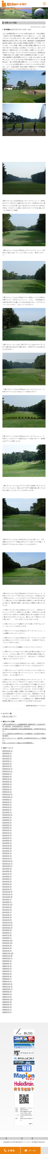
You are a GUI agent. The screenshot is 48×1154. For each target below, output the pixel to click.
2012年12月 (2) (7, 861)
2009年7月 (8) (7, 966)
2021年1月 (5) (7, 766)
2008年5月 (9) (7, 1002)
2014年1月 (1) (7, 838)
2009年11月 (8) (7, 956)
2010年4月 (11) (7, 943)
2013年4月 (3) (7, 851)
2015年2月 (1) (7, 830)
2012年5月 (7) (7, 879)
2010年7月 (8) (7, 935)
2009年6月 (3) (7, 968)
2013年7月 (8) (7, 845)
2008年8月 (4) (7, 994)
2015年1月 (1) (7, 833)
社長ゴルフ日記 (7, 716)
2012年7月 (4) (7, 874)
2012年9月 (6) (7, 869)
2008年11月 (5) (7, 986)
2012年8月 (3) (7, 871)
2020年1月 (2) (7, 792)
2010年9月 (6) (7, 930)
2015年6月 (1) (7, 828)
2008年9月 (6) (7, 991)
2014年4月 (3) (7, 835)
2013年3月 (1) (7, 853)
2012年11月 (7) (7, 863)
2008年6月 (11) (7, 999)
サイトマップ (37, 1138)
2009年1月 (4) (7, 981)
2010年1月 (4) (7, 951)
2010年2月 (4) (7, 948)
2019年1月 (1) (7, 807)
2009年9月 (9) (7, 961)
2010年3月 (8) (7, 945)
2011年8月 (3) (7, 902)
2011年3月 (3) (7, 915)
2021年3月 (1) (7, 761)
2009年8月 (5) (7, 963)
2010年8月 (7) (7, 933)
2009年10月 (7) (7, 958)
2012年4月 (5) (7, 881)
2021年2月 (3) (7, 764)
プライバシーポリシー (14, 1138)
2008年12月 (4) (7, 984)
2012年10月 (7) (7, 866)
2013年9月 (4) (7, 840)
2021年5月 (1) (7, 758)
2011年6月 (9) (7, 907)
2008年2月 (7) (7, 1009)
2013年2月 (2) (7, 856)
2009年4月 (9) (7, 974)
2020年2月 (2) (7, 789)
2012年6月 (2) (7, 876)
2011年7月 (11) (7, 904)
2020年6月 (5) (7, 781)
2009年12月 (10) (7, 953)
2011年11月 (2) (7, 894)
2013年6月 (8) (7, 848)
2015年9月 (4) (7, 825)
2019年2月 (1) (7, 804)
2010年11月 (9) (7, 925)
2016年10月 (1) (7, 815)
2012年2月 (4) (7, 887)
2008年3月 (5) (7, 1007)
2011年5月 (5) (7, 910)
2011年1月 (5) (7, 920)
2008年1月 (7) (7, 1012)
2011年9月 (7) (7, 899)
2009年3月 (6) (7, 976)
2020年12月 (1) (7, 769)
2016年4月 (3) (7, 822)
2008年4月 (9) (7, 1004)
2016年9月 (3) (7, 817)
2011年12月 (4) (7, 892)
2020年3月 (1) (7, 787)
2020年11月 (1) (7, 771)
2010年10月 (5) (7, 928)
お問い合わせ (27, 1138)
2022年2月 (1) (7, 756)
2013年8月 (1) (7, 843)
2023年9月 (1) (7, 753)
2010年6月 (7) (7, 938)
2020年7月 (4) (7, 779)
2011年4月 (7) (7, 912)
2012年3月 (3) (7, 884)
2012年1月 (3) (7, 889)
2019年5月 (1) (7, 799)
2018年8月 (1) (7, 810)
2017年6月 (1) (7, 812)
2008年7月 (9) (7, 997)
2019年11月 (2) (7, 794)
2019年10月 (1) (7, 797)
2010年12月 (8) (7, 922)
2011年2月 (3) (7, 917)
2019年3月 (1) (7, 802)
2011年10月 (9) (7, 897)
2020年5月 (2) (7, 784)
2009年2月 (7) (7, 979)
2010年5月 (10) (7, 940)
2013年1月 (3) (7, 858)
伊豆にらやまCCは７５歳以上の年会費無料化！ (18, 743)
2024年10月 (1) (7, 751)
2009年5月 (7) (7, 971)
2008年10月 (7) (7, 989)
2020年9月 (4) (7, 774)
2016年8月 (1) (7, 820)
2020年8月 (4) (7, 776)
